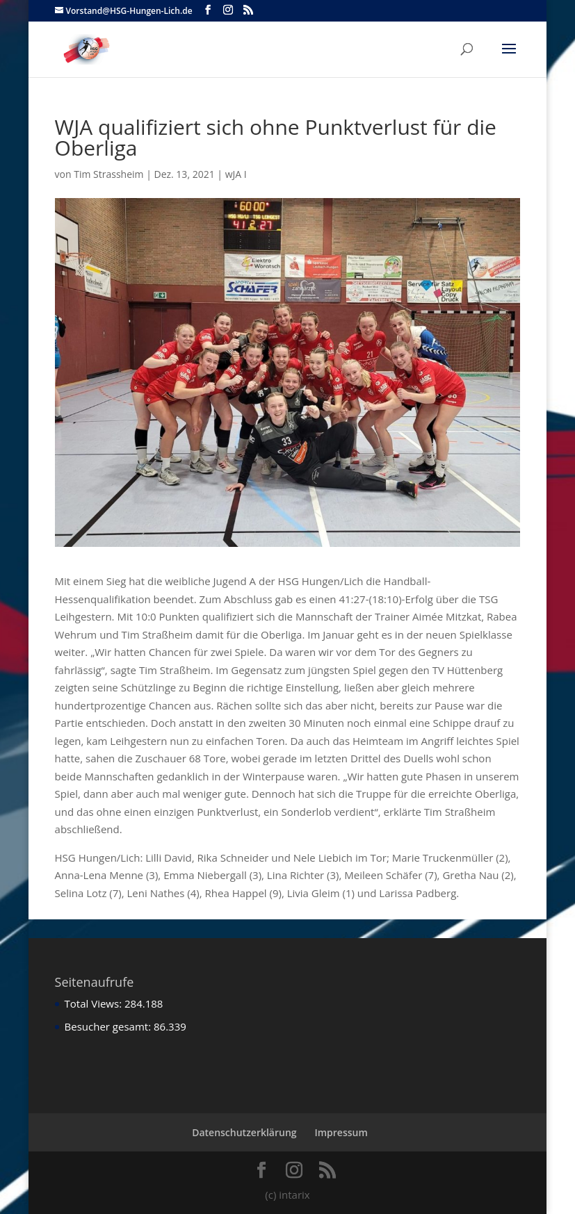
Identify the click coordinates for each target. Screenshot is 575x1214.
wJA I (236, 174)
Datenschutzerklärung (244, 1132)
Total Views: (94, 1003)
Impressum (340, 1132)
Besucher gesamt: (109, 1026)
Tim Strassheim (108, 174)
